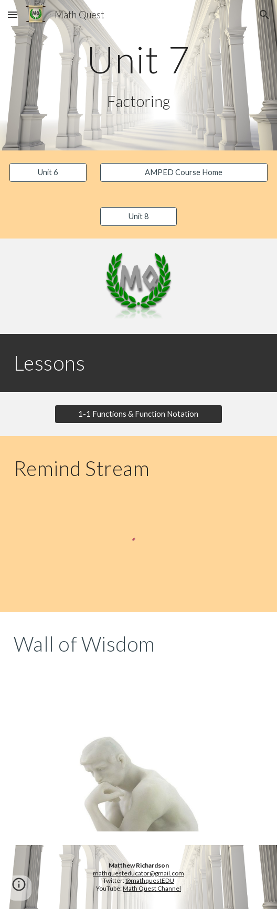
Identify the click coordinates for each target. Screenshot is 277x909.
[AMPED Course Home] (184, 172)
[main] (138, 59)
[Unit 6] (48, 172)
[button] (12, 14)
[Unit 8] (139, 216)
